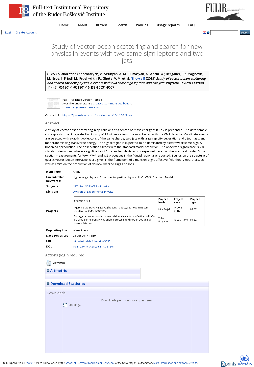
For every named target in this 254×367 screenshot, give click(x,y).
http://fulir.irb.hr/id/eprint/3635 (92, 241)
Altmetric (57, 270)
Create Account (26, 32)
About (82, 25)
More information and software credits (175, 363)
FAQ (191, 25)
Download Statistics (66, 283)
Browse (102, 25)
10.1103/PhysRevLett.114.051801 (93, 246)
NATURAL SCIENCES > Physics (91, 186)
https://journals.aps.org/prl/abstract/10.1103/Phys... (98, 115)
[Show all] (138, 78)
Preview (93, 107)
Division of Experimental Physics (93, 191)
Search (121, 25)
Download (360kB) (74, 107)
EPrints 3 (30, 363)
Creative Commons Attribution (112, 103)
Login (8, 32)
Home (64, 25)
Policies (142, 25)
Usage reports (168, 25)
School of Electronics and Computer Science (90, 363)
